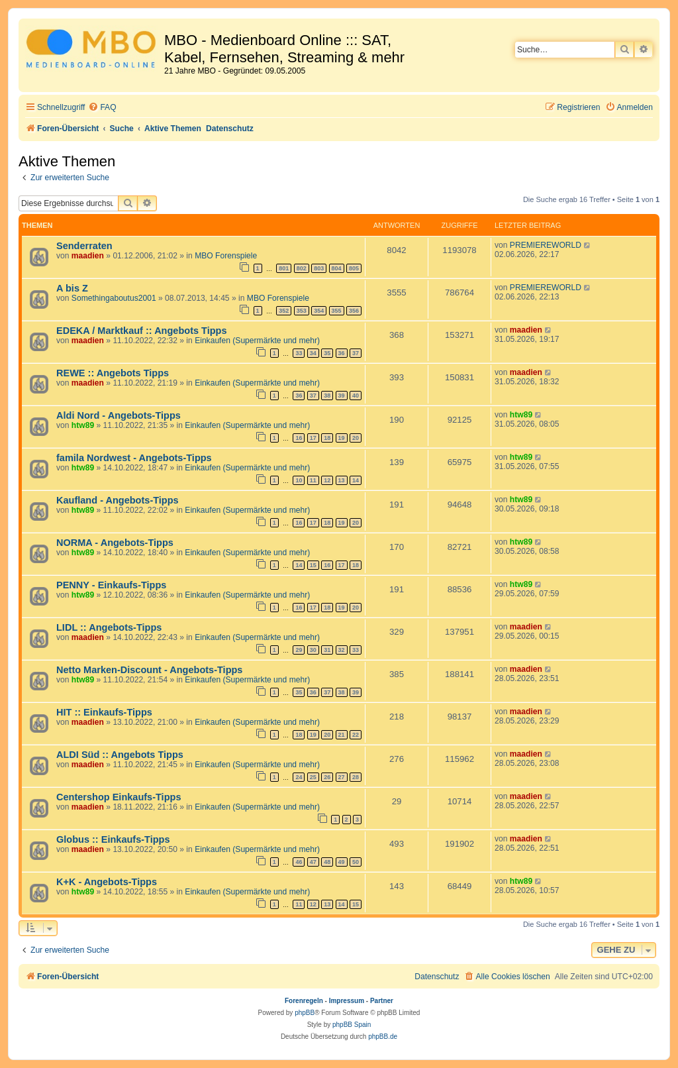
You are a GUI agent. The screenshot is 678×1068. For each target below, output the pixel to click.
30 (313, 650)
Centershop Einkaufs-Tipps (118, 797)
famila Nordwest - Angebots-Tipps (134, 458)
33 (298, 353)
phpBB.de (382, 1036)
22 (355, 734)
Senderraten (84, 245)
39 (341, 395)
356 (354, 310)
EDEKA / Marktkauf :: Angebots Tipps (141, 330)
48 (327, 862)
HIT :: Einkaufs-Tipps (104, 712)
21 (341, 734)
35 (327, 353)
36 (341, 353)
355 (337, 310)
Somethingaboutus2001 (114, 298)
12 (327, 480)
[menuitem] (102, 108)
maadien (88, 255)
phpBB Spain (351, 1024)
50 (355, 862)
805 (354, 268)
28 (355, 777)
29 (298, 650)
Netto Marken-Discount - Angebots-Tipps (149, 670)
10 (298, 480)
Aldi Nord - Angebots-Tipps (118, 415)
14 (355, 480)
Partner (381, 1000)
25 (313, 777)
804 (337, 268)
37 (355, 353)
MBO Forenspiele (226, 255)
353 (302, 310)
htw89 (83, 425)
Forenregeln (304, 1000)
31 (327, 650)
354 (319, 310)
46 (298, 862)
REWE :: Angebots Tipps (112, 373)
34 (313, 353)
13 (341, 480)
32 (341, 650)
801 (284, 268)
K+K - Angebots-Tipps (106, 882)
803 (319, 268)
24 (298, 777)
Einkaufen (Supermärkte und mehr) (257, 340)
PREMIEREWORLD (545, 245)
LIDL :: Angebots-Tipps (109, 627)
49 (341, 862)
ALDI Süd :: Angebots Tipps (119, 754)
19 (341, 438)
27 (341, 777)
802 (302, 268)
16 (298, 438)
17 (313, 438)
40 (355, 395)
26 (327, 777)
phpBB (305, 1012)
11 (313, 480)
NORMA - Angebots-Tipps (114, 542)
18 (327, 438)
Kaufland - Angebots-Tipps (117, 500)
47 (313, 862)
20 (355, 438)
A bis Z (72, 288)
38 (327, 395)
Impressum (346, 1000)
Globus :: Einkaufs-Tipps (113, 839)
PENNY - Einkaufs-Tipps (111, 585)
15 (313, 565)
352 (284, 310)
